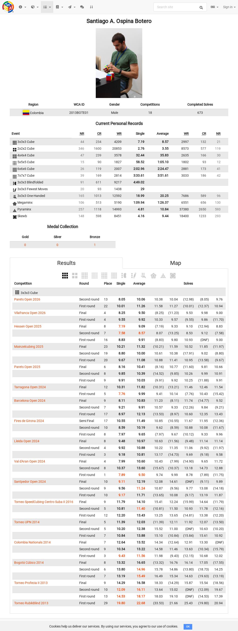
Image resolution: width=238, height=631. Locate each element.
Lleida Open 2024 (26, 441)
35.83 (164, 155)
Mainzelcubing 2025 (28, 346)
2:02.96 (138, 169)
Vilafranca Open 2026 (30, 313)
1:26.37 (163, 202)
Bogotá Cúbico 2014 (29, 562)
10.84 (164, 209)
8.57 (165, 142)
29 (142, 189)
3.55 (165, 148)
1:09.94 (138, 202)
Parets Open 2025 (27, 367)
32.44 (140, 155)
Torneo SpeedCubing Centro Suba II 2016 (43, 502)
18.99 (140, 196)
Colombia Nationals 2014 (32, 542)
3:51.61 (163, 175)
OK (188, 626)
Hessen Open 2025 (27, 326)
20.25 (164, 196)
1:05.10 (163, 162)
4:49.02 (138, 182)
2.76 (141, 148)
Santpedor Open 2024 (30, 481)
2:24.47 (163, 169)
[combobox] (180, 7)
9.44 (165, 216)
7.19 (141, 142)
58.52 (140, 162)
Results (66, 263)
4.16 (141, 216)
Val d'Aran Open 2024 (29, 461)
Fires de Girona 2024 (29, 421)
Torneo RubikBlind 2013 (31, 603)
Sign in (229, 7)
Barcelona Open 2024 (29, 400)
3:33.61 (138, 175)
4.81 (141, 209)
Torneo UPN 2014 (27, 522)
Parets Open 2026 (27, 299)
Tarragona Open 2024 (30, 387)
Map (175, 263)
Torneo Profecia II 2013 (31, 583)
